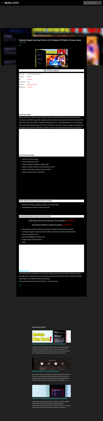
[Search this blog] (93, 3)
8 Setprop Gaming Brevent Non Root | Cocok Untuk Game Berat (49, 344)
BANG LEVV (12, 2)
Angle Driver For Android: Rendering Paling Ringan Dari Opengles (49, 398)
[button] (20, 45)
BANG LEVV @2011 (24, 271)
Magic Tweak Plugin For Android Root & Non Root (45, 371)
